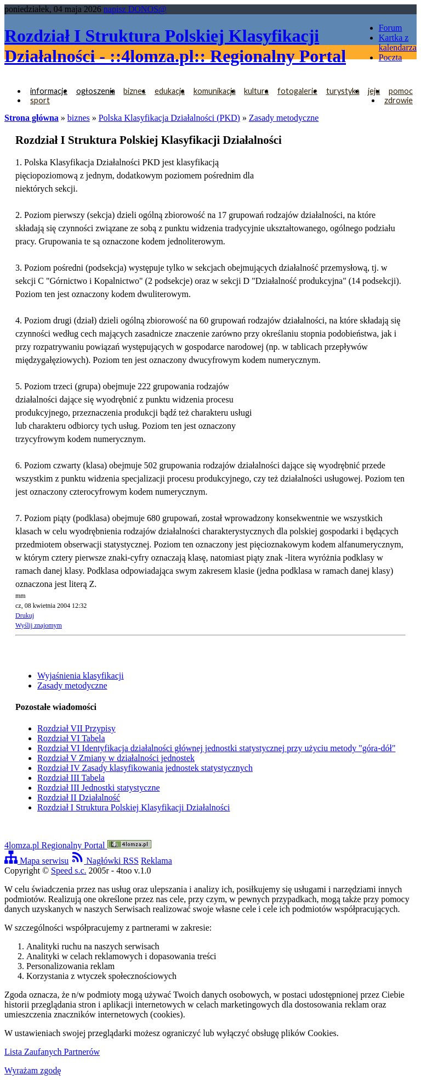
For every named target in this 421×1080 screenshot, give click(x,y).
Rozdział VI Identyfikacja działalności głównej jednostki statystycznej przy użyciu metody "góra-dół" (216, 748)
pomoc (401, 91)
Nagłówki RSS (105, 860)
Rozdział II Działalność (78, 797)
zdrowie (398, 100)
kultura (256, 91)
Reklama (156, 860)
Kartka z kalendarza (398, 42)
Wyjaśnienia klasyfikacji (80, 675)
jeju (374, 91)
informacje (48, 91)
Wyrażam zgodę (32, 1070)
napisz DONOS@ (135, 9)
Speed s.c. (68, 870)
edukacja (170, 91)
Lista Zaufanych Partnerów (52, 1051)
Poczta (390, 57)
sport (40, 100)
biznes (134, 91)
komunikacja (215, 91)
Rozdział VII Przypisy (76, 728)
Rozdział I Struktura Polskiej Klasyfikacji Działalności (133, 807)
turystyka (343, 91)
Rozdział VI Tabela (71, 738)
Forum (390, 27)
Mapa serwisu (36, 860)
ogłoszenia (95, 91)
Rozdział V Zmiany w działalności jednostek (116, 758)
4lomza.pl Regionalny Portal (77, 845)
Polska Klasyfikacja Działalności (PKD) (169, 117)
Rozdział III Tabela (71, 777)
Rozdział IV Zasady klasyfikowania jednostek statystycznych (145, 768)
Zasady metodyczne (284, 117)
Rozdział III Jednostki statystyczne (98, 787)
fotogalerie (297, 91)
